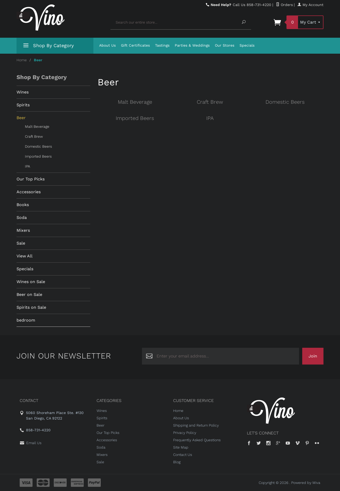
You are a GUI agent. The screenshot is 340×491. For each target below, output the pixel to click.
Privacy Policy (184, 433)
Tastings (162, 45)
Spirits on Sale (31, 307)
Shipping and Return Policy (196, 425)
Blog (176, 462)
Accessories (29, 191)
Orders (284, 5)
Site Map (180, 447)
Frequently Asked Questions (197, 440)
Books (23, 204)
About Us (107, 45)
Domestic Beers (285, 102)
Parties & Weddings (192, 45)
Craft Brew (210, 102)
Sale (21, 243)
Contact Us (182, 455)
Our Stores (224, 45)
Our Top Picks (31, 178)
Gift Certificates (135, 45)
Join (313, 356)
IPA (210, 118)
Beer (21, 117)
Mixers (23, 230)
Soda (22, 217)
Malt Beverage (135, 102)
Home (22, 60)
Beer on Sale (29, 294)
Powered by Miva (305, 483)
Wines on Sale (31, 281)
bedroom (26, 320)
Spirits (23, 104)
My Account (310, 5)
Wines (23, 92)
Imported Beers (135, 118)
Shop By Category (48, 46)
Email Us (33, 443)
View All (25, 255)
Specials (247, 45)
